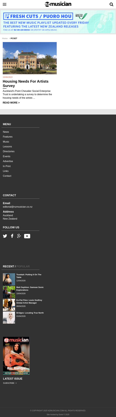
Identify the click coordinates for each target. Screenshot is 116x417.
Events (6, 156)
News (6, 132)
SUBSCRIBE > (10, 383)
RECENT (8, 266)
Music (6, 141)
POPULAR (23, 266)
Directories (8, 151)
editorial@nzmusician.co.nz (17, 206)
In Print (7, 166)
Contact (7, 176)
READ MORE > (11, 102)
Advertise (8, 161)
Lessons (7, 146)
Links (5, 171)
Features (7, 136)
